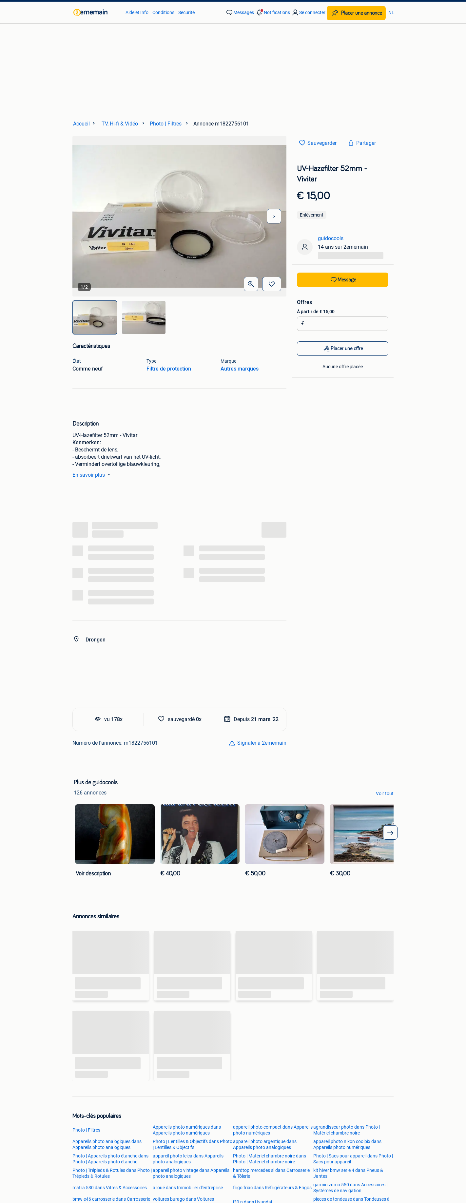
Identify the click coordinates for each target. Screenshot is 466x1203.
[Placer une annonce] (356, 13)
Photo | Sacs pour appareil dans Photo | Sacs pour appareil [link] (353, 1158)
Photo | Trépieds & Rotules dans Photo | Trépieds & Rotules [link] (112, 1173)
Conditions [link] (163, 12)
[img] (95, 317)
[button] (272, 12)
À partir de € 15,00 (316, 311)
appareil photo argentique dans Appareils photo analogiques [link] (265, 1144)
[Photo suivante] (274, 216)
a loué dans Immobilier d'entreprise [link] (188, 1187)
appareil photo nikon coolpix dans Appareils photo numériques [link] (347, 1144)
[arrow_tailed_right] (390, 832)
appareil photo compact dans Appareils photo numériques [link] (273, 1130)
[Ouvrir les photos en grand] (251, 284)
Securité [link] (186, 12)
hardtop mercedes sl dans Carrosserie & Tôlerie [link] (271, 1173)
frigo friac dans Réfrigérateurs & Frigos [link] (272, 1187)
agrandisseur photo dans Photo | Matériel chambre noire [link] (346, 1130)
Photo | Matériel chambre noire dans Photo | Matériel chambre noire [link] (269, 1158)
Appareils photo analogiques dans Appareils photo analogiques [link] (107, 1144)
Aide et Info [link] (137, 12)
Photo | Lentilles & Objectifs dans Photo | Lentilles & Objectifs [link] (192, 1144)
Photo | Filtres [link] (86, 1130)
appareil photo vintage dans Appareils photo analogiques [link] (191, 1173)
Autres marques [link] (240, 369)
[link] (96, 12)
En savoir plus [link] (92, 474)
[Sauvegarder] (271, 284)
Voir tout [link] (385, 793)
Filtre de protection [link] (168, 369)
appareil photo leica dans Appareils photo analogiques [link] (188, 1158)
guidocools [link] (330, 238)
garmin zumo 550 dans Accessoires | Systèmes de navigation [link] (350, 1187)
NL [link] (391, 12)
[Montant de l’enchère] (344, 324)
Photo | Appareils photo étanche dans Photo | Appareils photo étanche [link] (110, 1158)
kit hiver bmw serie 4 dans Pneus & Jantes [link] (348, 1173)
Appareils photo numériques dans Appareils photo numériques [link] (187, 1130)
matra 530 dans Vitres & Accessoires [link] (109, 1187)
